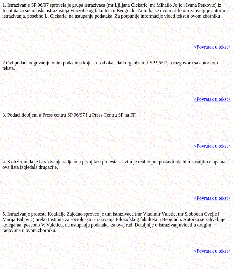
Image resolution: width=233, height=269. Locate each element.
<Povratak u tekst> (212, 46)
